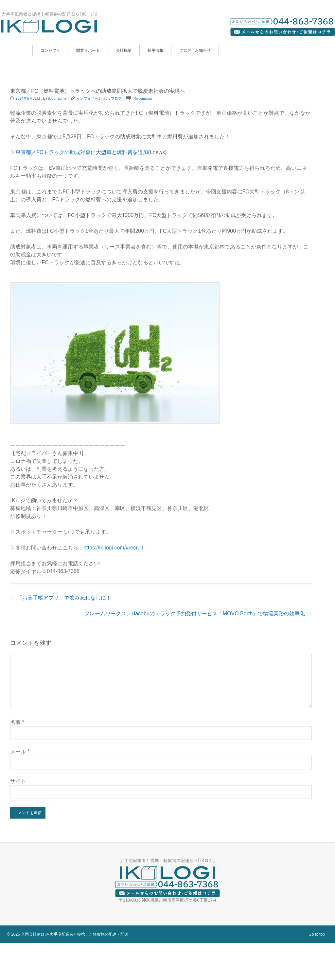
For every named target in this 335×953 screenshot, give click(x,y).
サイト (18, 791)
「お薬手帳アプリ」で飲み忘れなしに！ (60, 598)
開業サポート (88, 50)
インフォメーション (93, 98)
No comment (142, 98)
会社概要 (124, 50)
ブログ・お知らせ (195, 50)
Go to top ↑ (318, 944)
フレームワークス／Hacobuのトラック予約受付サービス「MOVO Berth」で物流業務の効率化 (198, 613)
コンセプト (50, 50)
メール (19, 761)
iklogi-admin (57, 98)
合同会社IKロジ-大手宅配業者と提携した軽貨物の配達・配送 (74, 944)
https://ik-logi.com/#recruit (113, 547)
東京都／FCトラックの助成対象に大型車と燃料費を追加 (81, 152)
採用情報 (155, 50)
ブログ (116, 98)
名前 (17, 732)
